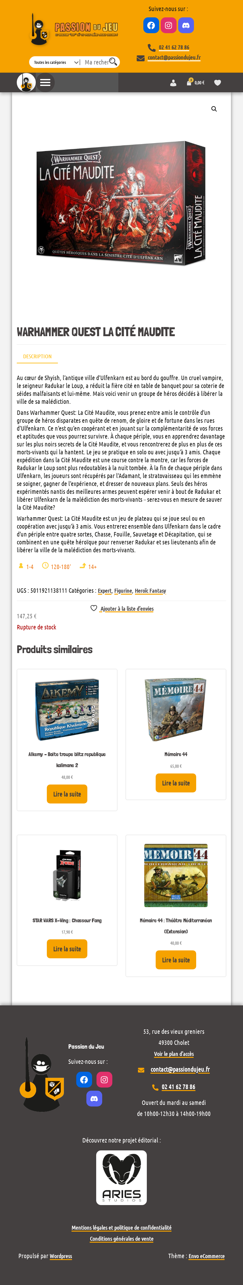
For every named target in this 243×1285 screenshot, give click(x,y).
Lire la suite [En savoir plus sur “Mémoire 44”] (176, 783)
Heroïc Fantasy (150, 590)
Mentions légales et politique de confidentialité (121, 1227)
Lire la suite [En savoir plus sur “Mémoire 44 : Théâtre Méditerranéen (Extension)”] (176, 960)
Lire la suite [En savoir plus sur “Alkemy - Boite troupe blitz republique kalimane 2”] (67, 794)
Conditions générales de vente (121, 1238)
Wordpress (61, 1255)
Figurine (123, 590)
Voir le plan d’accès (174, 1053)
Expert (104, 590)
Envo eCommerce (207, 1255)
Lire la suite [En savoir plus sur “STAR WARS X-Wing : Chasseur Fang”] (67, 949)
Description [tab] (37, 356)
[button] (214, 109)
